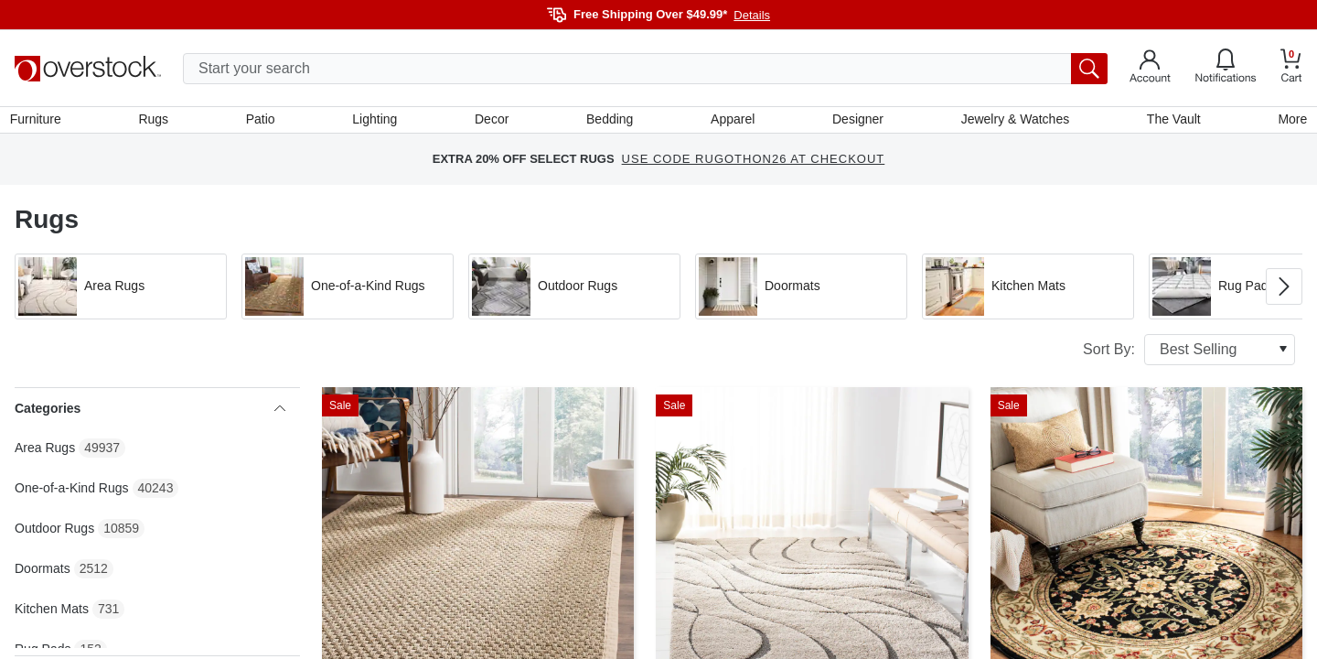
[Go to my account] (1150, 68)
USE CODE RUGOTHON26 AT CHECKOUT (753, 164)
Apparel (732, 121)
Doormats (42, 573)
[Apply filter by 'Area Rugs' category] (121, 291)
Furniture (40, 121)
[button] (121, 291)
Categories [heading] (150, 412)
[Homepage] (88, 68)
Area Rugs (45, 452)
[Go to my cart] (1291, 68)
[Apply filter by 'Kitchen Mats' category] (1028, 291)
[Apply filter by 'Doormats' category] (801, 291)
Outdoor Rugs (54, 532)
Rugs (158, 121)
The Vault (1170, 121)
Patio (263, 121)
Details (751, 15)
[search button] (1089, 68)
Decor (492, 121)
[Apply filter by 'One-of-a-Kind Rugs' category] (347, 291)
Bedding (609, 121)
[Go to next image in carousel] (1284, 291)
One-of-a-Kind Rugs (72, 492)
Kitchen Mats (52, 613)
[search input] (645, 68)
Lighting (376, 121)
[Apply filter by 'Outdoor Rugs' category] (574, 291)
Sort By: (1189, 354)
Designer (856, 121)
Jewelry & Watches (1012, 121)
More (1287, 121)
